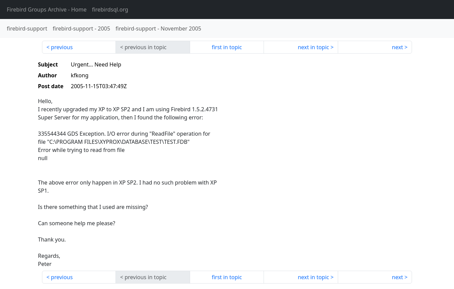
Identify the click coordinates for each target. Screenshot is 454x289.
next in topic (313, 47)
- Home (47, 9)
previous (62, 47)
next (397, 47)
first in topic (227, 47)
